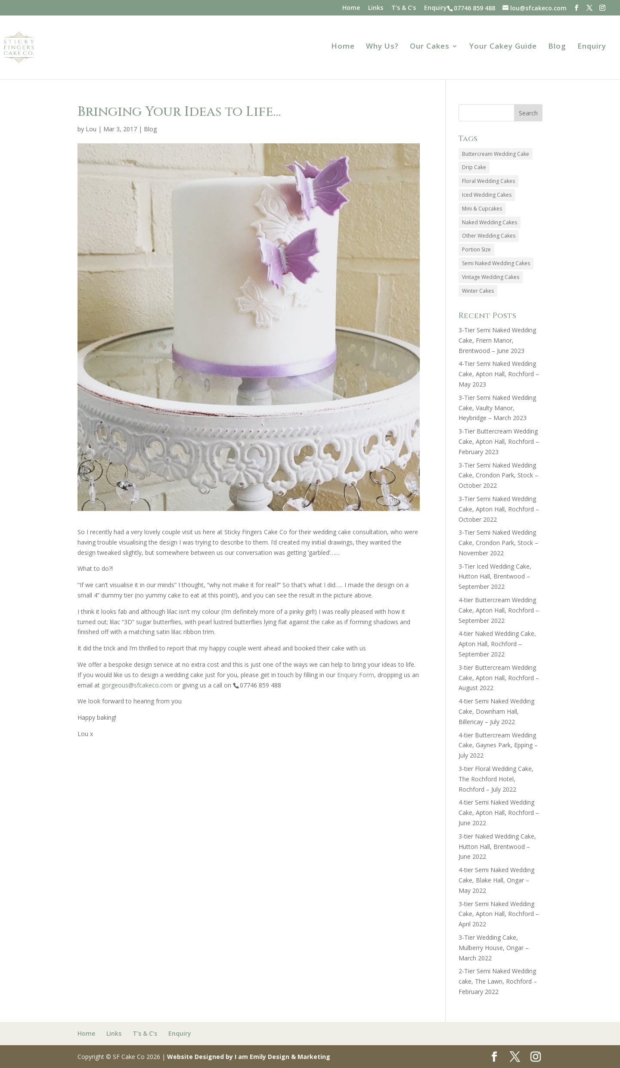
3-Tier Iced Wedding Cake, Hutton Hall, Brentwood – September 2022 (495, 576)
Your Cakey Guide (503, 47)
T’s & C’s (403, 8)
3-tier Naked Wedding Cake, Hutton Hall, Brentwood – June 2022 (497, 846)
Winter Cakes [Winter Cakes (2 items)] (478, 290)
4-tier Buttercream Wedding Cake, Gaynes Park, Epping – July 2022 (498, 745)
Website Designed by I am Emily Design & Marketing (248, 1057)
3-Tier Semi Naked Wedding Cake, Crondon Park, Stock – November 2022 (498, 542)
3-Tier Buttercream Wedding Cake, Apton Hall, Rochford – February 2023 (499, 441)
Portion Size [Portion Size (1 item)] (476, 249)
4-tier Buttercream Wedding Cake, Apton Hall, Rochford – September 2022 (499, 610)
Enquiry (435, 8)
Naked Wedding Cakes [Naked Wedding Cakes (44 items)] (489, 222)
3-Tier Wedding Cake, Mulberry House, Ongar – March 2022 (494, 947)
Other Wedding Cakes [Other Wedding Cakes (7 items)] (488, 235)
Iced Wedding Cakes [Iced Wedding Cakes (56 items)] (487, 194)
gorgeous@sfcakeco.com (137, 685)
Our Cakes (430, 47)
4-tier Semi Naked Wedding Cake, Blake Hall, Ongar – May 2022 (496, 880)
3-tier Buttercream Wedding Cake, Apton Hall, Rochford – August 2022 (499, 677)
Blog (557, 47)
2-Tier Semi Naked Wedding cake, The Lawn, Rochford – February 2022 (498, 981)
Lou (91, 129)
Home (351, 8)
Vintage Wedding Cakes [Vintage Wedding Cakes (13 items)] (490, 277)
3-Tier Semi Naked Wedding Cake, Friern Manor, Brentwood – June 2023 (497, 340)
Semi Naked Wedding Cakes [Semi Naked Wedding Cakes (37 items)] (496, 263)
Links (375, 8)
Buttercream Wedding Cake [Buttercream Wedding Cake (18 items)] (495, 154)
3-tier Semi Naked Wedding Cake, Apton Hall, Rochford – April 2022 (499, 914)
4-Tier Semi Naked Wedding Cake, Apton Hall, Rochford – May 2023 (499, 373)
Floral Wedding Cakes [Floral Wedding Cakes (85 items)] (488, 181)
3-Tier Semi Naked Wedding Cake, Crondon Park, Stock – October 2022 (498, 475)
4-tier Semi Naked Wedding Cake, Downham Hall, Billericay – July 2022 (496, 711)
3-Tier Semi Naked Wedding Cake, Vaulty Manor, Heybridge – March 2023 (497, 407)
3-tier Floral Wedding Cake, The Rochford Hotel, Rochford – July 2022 (496, 779)
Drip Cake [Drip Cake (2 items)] (474, 167)
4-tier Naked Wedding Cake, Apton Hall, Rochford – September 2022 (497, 643)
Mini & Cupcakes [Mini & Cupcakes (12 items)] (482, 208)
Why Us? (382, 47)
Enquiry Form (355, 675)
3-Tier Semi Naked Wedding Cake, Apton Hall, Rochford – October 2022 (499, 509)
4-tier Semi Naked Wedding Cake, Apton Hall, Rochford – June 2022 (499, 812)
